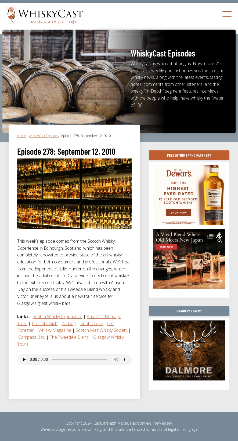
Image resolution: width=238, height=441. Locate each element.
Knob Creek (91, 323)
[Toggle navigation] (227, 14)
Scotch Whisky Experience (57, 316)
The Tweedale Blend (69, 337)
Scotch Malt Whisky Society (101, 330)
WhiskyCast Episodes (44, 135)
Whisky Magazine (54, 330)
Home (21, 135)
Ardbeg (69, 323)
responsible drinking (83, 429)
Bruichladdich (44, 323)
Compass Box (31, 337)
